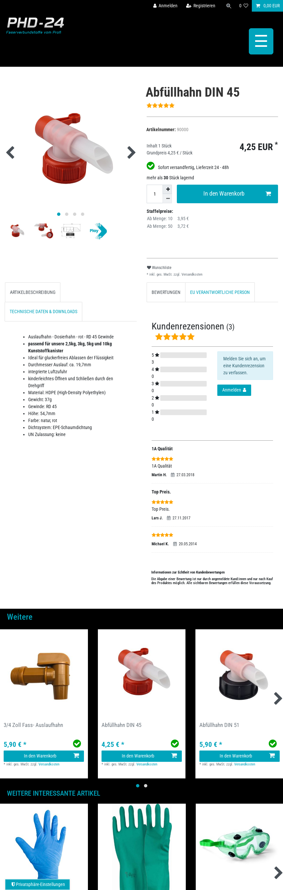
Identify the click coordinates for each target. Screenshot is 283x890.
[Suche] (229, 6)
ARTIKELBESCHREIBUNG (32, 292)
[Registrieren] (200, 6)
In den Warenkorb (237, 194)
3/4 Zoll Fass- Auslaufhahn (33, 725)
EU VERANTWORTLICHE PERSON (220, 292)
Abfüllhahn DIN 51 (219, 725)
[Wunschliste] (244, 6)
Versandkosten (191, 274)
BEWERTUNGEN (166, 292)
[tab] (32, 292)
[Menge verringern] (167, 198)
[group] (44, 673)
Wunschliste (159, 267)
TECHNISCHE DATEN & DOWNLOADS (43, 311)
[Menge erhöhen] (167, 189)
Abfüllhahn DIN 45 (121, 725)
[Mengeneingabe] (155, 194)
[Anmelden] (165, 6)
